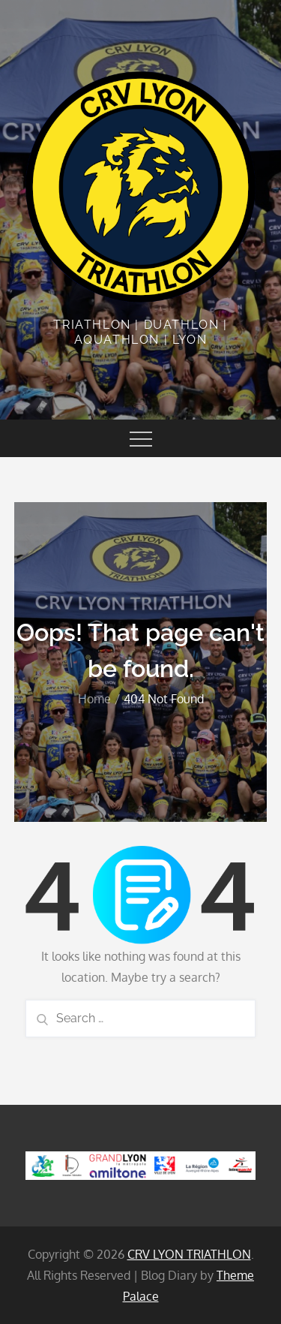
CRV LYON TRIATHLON (189, 1254)
